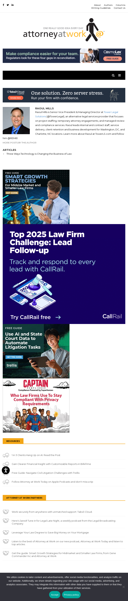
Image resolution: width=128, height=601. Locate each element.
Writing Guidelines (100, 8)
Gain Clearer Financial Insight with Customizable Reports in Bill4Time (51, 463)
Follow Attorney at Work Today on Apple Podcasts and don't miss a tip (52, 481)
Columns (120, 5)
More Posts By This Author (19, 142)
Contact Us (119, 8)
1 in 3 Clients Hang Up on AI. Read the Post (36, 455)
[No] (123, 587)
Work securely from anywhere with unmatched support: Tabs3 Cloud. (52, 511)
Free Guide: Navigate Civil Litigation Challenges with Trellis (45, 472)
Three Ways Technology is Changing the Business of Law (39, 153)
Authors (108, 5)
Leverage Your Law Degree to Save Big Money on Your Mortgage (50, 532)
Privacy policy (71, 594)
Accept (54, 594)
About (97, 5)
